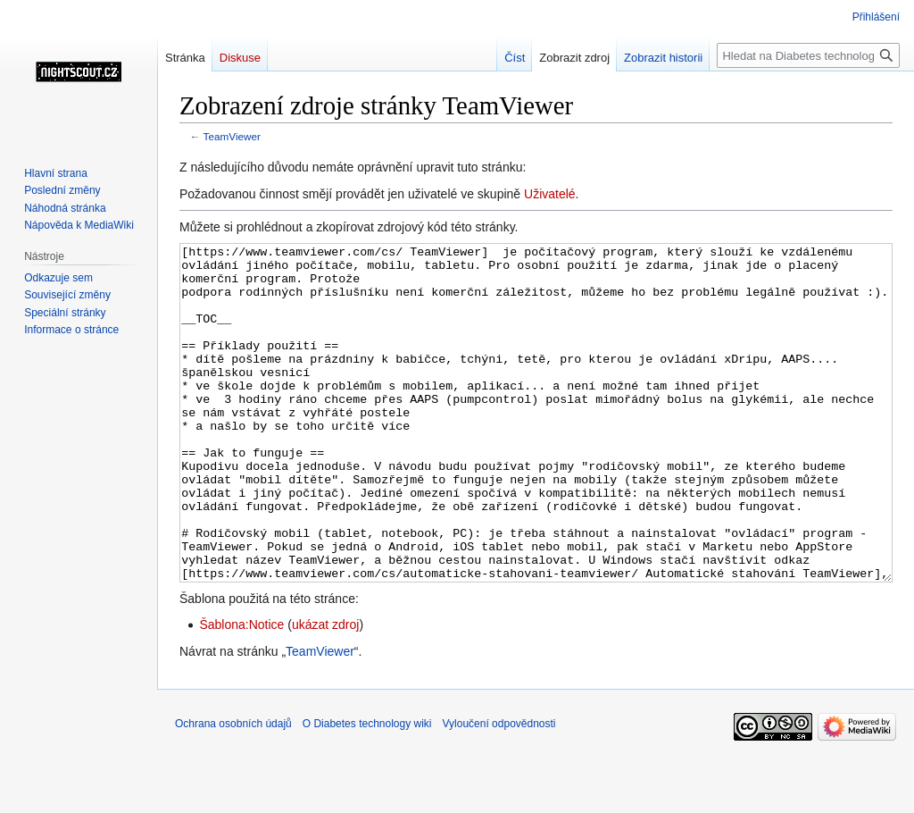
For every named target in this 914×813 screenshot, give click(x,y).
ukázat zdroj (325, 691)
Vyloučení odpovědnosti (499, 790)
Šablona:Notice (241, 691)
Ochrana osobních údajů (233, 790)
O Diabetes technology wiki (367, 790)
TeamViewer (232, 136)
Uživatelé (550, 194)
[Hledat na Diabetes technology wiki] (808, 55)
